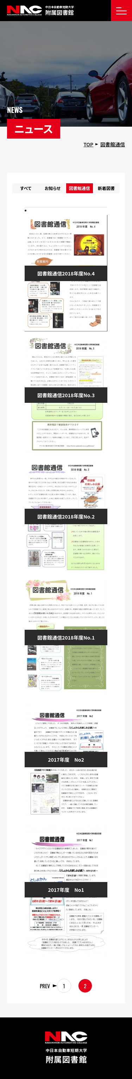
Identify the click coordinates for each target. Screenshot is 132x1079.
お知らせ (53, 188)
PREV (45, 986)
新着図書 (106, 188)
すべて (25, 188)
